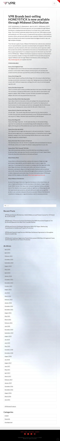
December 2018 (9, 349)
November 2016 (9, 389)
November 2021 (9, 309)
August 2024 (8, 266)
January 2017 (8, 383)
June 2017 (7, 366)
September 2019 (9, 333)
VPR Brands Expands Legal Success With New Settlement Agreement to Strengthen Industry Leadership (29, 233)
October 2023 (8, 286)
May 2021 (7, 316)
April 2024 (7, 273)
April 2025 (7, 252)
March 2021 (8, 319)
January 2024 (8, 276)
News (26, 431)
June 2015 (7, 399)
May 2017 (7, 369)
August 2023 (8, 289)
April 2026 (7, 249)
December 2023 (9, 279)
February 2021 (8, 323)
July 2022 (7, 293)
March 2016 (8, 396)
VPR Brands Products (10, 406)
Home (22, 431)
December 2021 (9, 306)
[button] (54, 3)
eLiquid (6, 415)
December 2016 (9, 386)
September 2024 (9, 262)
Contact (37, 431)
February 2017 (8, 379)
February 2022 (8, 299)
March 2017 (8, 376)
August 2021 (8, 313)
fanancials (7, 419)
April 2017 (7, 373)
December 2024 (9, 259)
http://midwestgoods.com (14, 59)
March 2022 (8, 296)
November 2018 (9, 353)
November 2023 (9, 283)
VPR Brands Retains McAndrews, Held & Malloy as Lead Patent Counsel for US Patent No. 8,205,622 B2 (30, 215)
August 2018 (8, 356)
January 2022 (8, 303)
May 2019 (7, 346)
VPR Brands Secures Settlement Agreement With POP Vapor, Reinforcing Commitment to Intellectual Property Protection (26, 227)
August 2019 (8, 336)
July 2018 (7, 359)
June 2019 (7, 343)
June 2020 (7, 326)
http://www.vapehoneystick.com (36, 175)
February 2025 (8, 256)
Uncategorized (8, 422)
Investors (31, 431)
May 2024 (7, 269)
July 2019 (7, 339)
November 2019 (9, 329)
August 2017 (8, 363)
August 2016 (8, 393)
